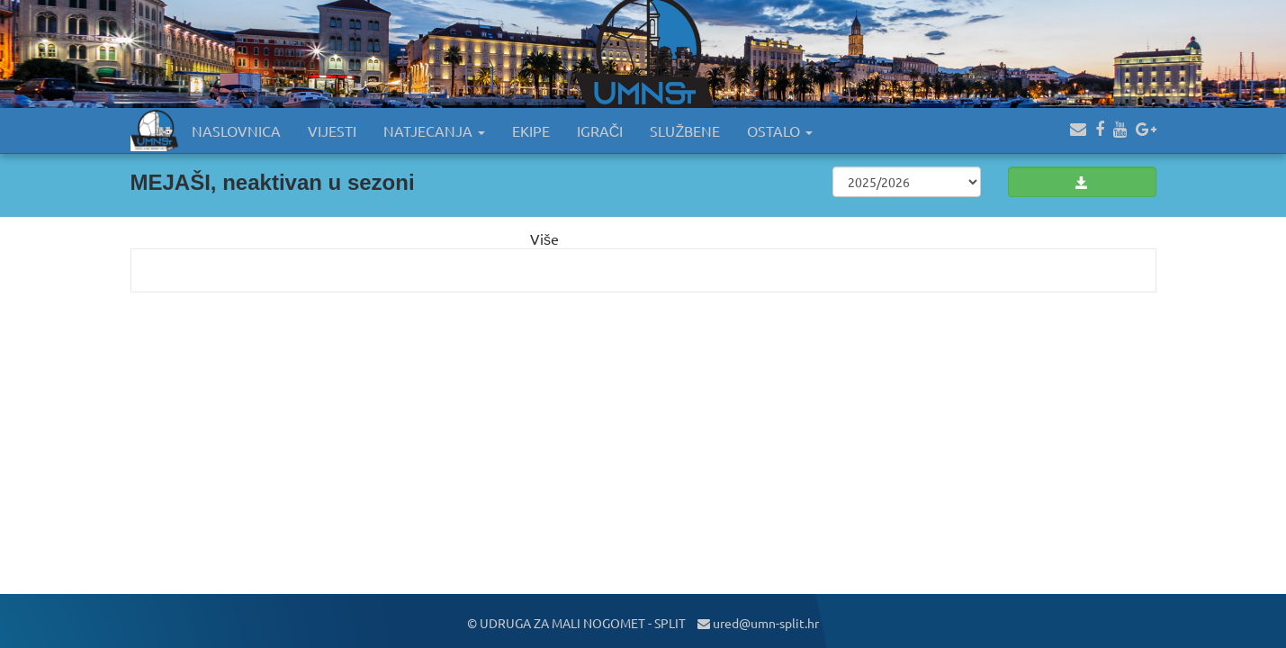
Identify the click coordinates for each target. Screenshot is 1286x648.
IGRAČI (600, 131)
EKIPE (531, 131)
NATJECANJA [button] (434, 131)
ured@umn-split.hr (758, 623)
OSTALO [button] (780, 131)
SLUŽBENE (685, 131)
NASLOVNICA (236, 131)
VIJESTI (332, 131)
